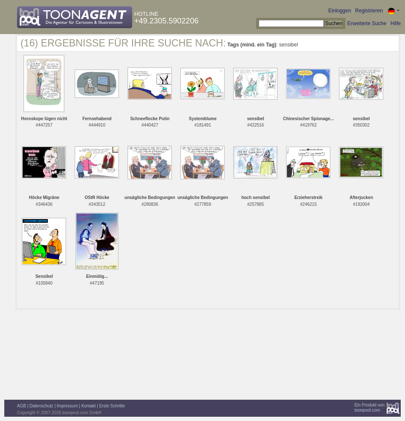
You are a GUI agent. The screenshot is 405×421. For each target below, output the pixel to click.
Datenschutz (41, 406)
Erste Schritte (112, 406)
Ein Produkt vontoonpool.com (369, 407)
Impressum (67, 406)
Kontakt (88, 406)
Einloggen (339, 11)
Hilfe (396, 23)
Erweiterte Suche (366, 23)
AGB (21, 406)
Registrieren (369, 11)
